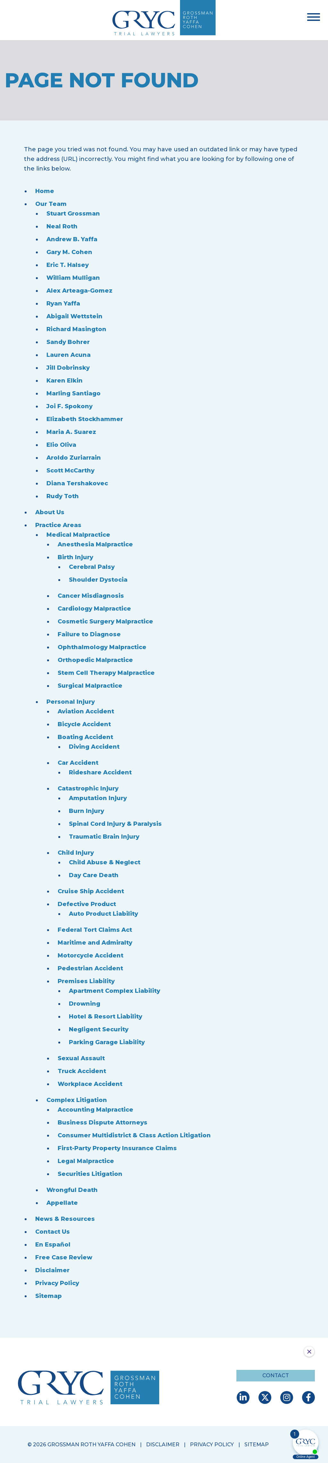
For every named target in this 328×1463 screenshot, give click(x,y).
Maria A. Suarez (71, 432)
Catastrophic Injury (88, 788)
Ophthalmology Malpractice (102, 647)
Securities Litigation (90, 1173)
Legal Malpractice (86, 1161)
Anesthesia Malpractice (95, 544)
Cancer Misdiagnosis (91, 595)
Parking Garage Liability (107, 1042)
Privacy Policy (57, 1283)
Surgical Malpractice (90, 685)
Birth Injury (75, 557)
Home (44, 191)
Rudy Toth (62, 496)
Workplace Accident (90, 1084)
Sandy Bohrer (68, 342)
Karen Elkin (64, 380)
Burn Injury (86, 811)
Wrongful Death (72, 1190)
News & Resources (65, 1218)
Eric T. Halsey (67, 265)
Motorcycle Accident (90, 955)
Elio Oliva (61, 444)
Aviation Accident (86, 711)
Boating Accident (85, 737)
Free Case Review (63, 1257)
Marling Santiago (73, 393)
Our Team (51, 203)
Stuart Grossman (73, 213)
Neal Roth (62, 226)
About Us (49, 512)
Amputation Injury (98, 798)
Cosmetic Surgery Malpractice (105, 621)
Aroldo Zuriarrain (73, 457)
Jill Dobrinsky (68, 367)
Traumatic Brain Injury (104, 836)
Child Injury (76, 852)
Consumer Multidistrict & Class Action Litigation (134, 1135)
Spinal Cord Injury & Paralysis (115, 823)
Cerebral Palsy (92, 566)
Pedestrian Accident (90, 968)
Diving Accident (94, 746)
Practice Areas (58, 525)
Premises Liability (86, 981)
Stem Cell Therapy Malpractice (106, 672)
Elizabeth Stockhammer (84, 419)
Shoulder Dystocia (98, 579)
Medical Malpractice (78, 534)
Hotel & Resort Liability (105, 1016)
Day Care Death (94, 875)
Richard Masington (76, 329)
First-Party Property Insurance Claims (117, 1148)
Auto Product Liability (103, 913)
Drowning (84, 1003)
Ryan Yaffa (63, 303)
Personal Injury (70, 701)
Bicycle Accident (84, 724)
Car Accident (78, 762)
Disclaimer (52, 1270)
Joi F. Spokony (69, 406)
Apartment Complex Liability (114, 990)
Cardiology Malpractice (94, 608)
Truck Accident (82, 1071)
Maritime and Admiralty (95, 942)
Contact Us (52, 1231)
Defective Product (87, 904)
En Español (52, 1244)
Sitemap (48, 1296)
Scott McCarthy (70, 470)
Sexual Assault (81, 1058)
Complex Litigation (76, 1100)
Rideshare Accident (100, 772)
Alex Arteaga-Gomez (79, 290)
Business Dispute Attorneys (102, 1122)
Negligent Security (98, 1029)
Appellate (62, 1202)
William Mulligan (73, 277)
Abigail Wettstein (74, 316)
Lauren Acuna (68, 354)
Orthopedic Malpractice (95, 660)
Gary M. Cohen (69, 252)
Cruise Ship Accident (91, 891)
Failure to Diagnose (89, 634)
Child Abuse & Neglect (104, 862)
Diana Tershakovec (77, 483)
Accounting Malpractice (95, 1109)
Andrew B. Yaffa (71, 239)
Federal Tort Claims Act (95, 929)
